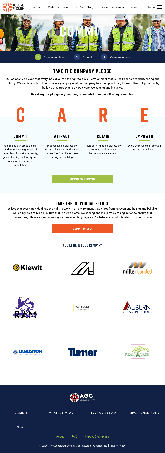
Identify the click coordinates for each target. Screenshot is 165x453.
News (134, 7)
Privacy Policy (118, 446)
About (60, 437)
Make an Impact (58, 7)
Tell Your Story (84, 7)
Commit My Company (82, 179)
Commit (36, 7)
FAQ (74, 437)
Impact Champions (112, 7)
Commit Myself (82, 228)
